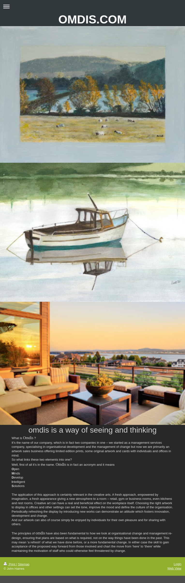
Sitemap (24, 564)
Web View (174, 568)
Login (177, 564)
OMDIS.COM (92, 19)
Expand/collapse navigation (92, 6)
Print (10, 564)
